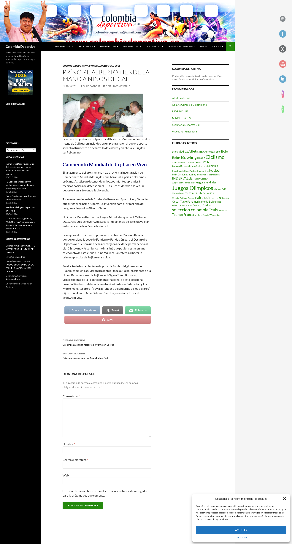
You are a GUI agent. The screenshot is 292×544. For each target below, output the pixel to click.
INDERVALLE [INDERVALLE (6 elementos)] (182, 178)
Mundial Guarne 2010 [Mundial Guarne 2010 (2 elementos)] (204, 193)
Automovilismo (13, 279)
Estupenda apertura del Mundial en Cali (107, 355)
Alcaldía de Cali (181, 98)
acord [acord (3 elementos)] (175, 151)
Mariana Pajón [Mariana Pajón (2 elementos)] (220, 189)
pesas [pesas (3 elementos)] (218, 201)
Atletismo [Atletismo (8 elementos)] (196, 151)
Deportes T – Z (153, 46)
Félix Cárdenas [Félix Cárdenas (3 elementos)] (180, 174)
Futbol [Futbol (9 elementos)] (214, 170)
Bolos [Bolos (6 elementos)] (176, 158)
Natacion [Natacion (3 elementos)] (224, 197)
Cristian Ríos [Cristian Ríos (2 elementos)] (203, 171)
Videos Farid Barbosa (184, 131)
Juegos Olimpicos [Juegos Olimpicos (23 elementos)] (192, 188)
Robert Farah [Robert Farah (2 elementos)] (178, 205)
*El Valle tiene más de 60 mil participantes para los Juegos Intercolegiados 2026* (20, 185)
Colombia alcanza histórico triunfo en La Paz (107, 342)
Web (66, 475)
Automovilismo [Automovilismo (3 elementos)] (212, 151)
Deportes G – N (108, 46)
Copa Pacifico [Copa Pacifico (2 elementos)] (190, 171)
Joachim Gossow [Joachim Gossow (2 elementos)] (200, 178)
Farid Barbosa (91, 86)
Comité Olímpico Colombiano (189, 104)
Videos (203, 46)
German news (12, 245)
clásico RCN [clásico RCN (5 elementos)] (201, 162)
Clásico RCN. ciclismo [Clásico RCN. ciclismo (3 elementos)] (183, 165)
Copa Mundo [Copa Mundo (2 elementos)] (178, 171)
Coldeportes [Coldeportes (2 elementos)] (201, 166)
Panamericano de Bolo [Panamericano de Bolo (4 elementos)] (201, 201)
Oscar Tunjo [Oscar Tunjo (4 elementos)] (179, 201)
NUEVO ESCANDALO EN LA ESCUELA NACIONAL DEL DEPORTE (20, 268)
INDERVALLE (180, 111)
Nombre (69, 444)
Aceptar (241, 530)
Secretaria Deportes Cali (186, 124)
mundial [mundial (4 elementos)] (189, 193)
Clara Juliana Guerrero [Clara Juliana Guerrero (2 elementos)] (182, 162)
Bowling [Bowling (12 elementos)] (189, 157)
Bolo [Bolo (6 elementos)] (224, 151)
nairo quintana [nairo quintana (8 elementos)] (206, 197)
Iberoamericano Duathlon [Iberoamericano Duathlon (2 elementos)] (208, 174)
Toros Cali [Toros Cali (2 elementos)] (222, 210)
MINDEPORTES (181, 118)
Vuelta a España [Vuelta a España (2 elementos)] (202, 215)
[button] (284, 498)
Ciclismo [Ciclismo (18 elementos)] (215, 157)
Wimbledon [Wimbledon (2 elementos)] (215, 215)
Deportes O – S (130, 46)
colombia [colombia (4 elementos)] (212, 165)
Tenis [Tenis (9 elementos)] (213, 209)
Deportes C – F (85, 46)
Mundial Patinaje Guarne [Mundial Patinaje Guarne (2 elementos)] (183, 198)
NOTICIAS (242, 537)
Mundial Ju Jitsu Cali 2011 (104, 65)
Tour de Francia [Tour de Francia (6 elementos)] (183, 214)
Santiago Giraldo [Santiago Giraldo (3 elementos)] (201, 205)
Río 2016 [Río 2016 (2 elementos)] (188, 205)
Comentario (71, 396)
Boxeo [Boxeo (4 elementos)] (201, 157)
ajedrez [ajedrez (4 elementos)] (183, 151)
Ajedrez (21, 256)
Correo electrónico (75, 459)
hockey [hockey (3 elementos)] (192, 174)
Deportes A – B (62, 46)
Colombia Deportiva (20, 46)
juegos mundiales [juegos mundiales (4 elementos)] (206, 182)
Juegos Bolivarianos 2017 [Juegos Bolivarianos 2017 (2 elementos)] (183, 182)
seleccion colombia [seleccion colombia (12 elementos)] (190, 209)
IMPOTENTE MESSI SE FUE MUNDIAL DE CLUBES (20, 249)
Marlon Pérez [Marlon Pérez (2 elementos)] (178, 193)
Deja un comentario (118, 86)
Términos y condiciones (181, 46)
